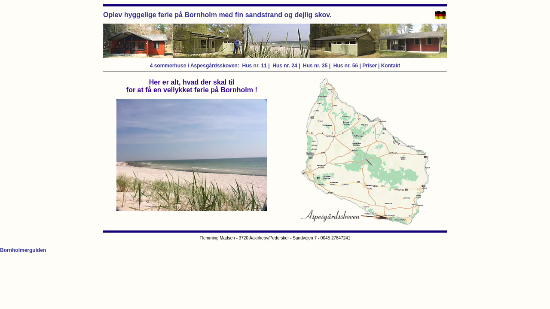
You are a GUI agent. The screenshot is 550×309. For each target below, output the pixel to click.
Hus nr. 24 (284, 66)
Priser (369, 66)
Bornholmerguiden (23, 250)
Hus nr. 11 (254, 66)
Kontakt (390, 66)
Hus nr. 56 (345, 66)
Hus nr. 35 (315, 66)
